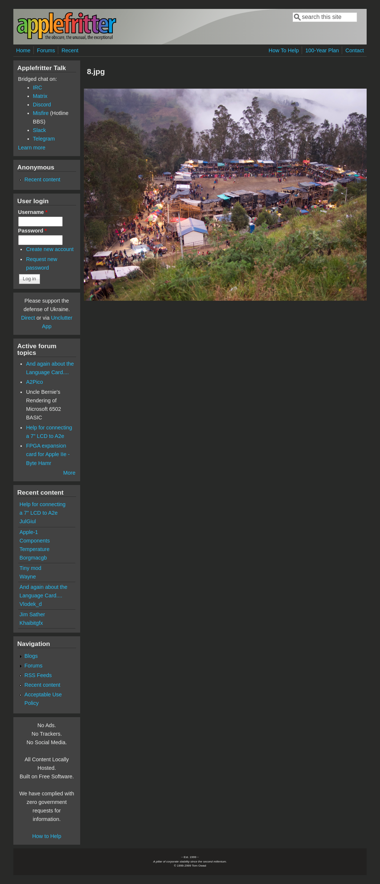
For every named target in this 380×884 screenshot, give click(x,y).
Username (33, 212)
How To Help (284, 50)
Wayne (28, 577)
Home (23, 50)
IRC (37, 87)
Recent (70, 50)
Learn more (32, 148)
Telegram (44, 139)
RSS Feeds (38, 675)
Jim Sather (32, 614)
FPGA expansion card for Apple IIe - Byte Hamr (48, 454)
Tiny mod (31, 568)
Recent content (42, 179)
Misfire (41, 113)
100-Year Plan (322, 50)
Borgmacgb (33, 558)
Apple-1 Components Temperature (35, 540)
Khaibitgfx (31, 623)
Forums (46, 50)
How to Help (46, 836)
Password (32, 231)
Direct (28, 318)
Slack (39, 130)
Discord (42, 105)
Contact (354, 50)
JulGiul (28, 521)
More (69, 473)
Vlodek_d (31, 604)
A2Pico (34, 382)
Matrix (40, 96)
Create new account (49, 249)
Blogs (31, 656)
